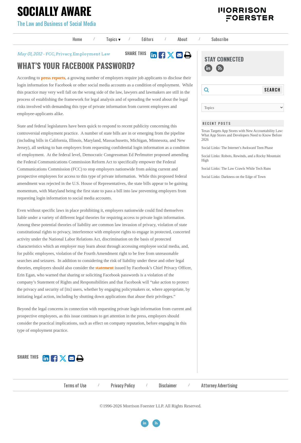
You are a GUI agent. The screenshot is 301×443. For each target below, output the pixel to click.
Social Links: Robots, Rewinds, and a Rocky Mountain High (240, 158)
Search (272, 90)
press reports (53, 77)
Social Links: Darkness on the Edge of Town (233, 177)
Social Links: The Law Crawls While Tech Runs (236, 168)
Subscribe (219, 39)
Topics (111, 39)
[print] (187, 55)
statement (104, 267)
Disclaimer (168, 385)
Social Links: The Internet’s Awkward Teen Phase (237, 148)
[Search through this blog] (242, 89)
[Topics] (242, 107)
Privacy (64, 54)
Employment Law (91, 54)
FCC (50, 54)
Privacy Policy (123, 385)
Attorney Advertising (219, 385)
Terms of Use (75, 385)
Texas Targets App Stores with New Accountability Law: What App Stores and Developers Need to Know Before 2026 (242, 135)
